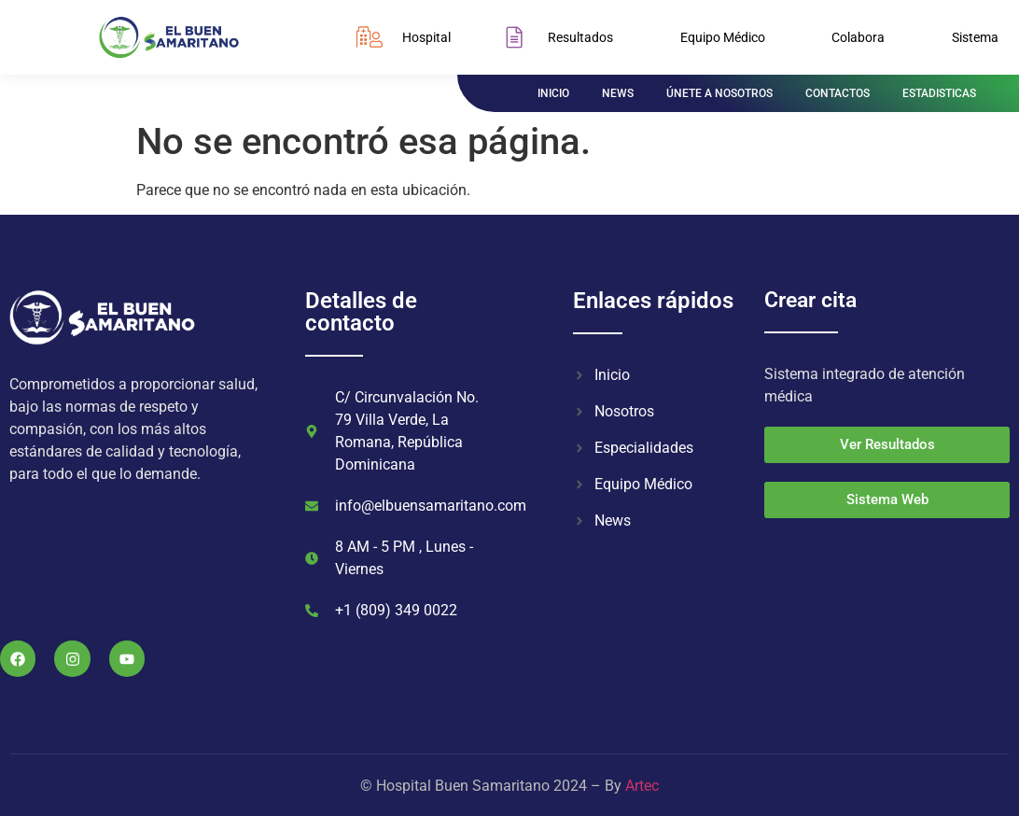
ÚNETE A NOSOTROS (719, 93)
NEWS (618, 93)
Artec (642, 786)
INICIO (553, 93)
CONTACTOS (837, 93)
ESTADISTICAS (939, 93)
